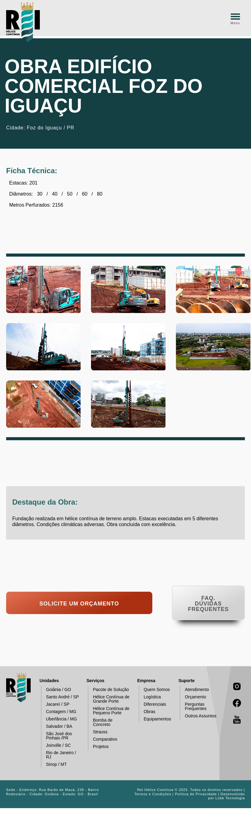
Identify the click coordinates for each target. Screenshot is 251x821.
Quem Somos (154, 689)
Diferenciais (152, 704)
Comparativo (102, 739)
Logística (150, 697)
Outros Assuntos (198, 716)
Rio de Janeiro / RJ (58, 754)
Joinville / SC (56, 745)
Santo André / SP (60, 697)
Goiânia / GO (56, 689)
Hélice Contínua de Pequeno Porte (108, 710)
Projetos (98, 746)
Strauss (97, 732)
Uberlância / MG (59, 719)
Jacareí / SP (55, 704)
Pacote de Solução (108, 689)
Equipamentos (155, 719)
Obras (147, 711)
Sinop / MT (54, 764)
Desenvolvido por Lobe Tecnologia (226, 796)
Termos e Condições (153, 794)
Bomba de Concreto (100, 722)
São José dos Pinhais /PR (56, 735)
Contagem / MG (58, 711)
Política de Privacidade (196, 794)
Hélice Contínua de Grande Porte (108, 699)
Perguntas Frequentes (193, 706)
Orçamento (193, 697)
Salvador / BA (56, 726)
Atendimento (194, 689)
